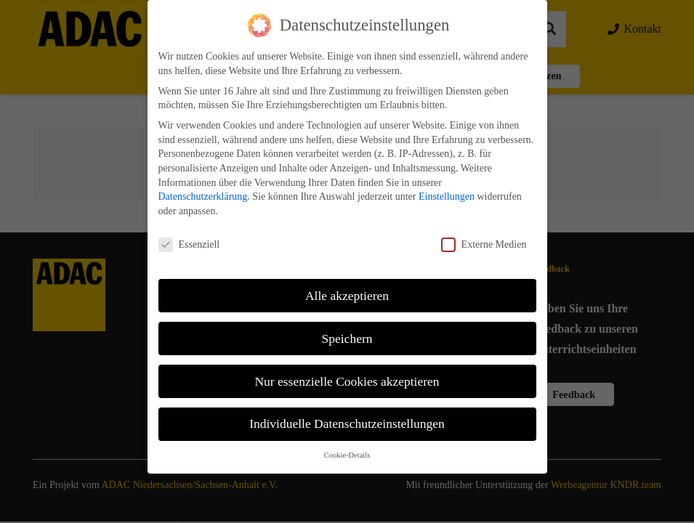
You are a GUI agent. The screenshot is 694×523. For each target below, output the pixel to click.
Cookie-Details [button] (347, 443)
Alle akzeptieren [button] (347, 284)
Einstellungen (447, 184)
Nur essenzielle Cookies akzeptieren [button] (346, 369)
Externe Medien (484, 233)
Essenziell (189, 233)
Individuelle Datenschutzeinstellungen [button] (347, 412)
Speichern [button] (347, 327)
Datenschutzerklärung (203, 184)
